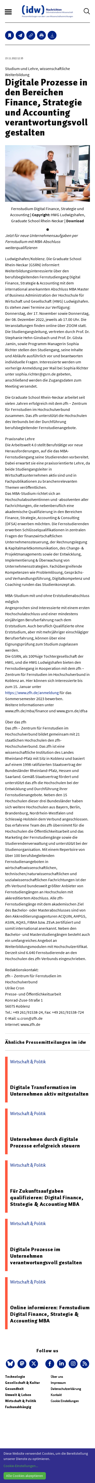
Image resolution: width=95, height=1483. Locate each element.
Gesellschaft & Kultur (22, 1382)
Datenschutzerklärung (66, 1389)
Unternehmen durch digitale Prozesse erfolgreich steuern (45, 1142)
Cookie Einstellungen (65, 1401)
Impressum (58, 1383)
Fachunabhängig (18, 1407)
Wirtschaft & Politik (20, 1401)
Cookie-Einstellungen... (21, 1466)
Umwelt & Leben (18, 1394)
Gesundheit (14, 1388)
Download (75, 220)
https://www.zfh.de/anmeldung (32, 692)
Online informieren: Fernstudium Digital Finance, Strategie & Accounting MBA (50, 1314)
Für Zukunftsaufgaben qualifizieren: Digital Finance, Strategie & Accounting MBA (47, 1197)
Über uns (57, 1377)
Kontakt (56, 1395)
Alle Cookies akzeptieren (24, 1475)
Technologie (15, 1376)
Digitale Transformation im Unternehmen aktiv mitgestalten (49, 1090)
